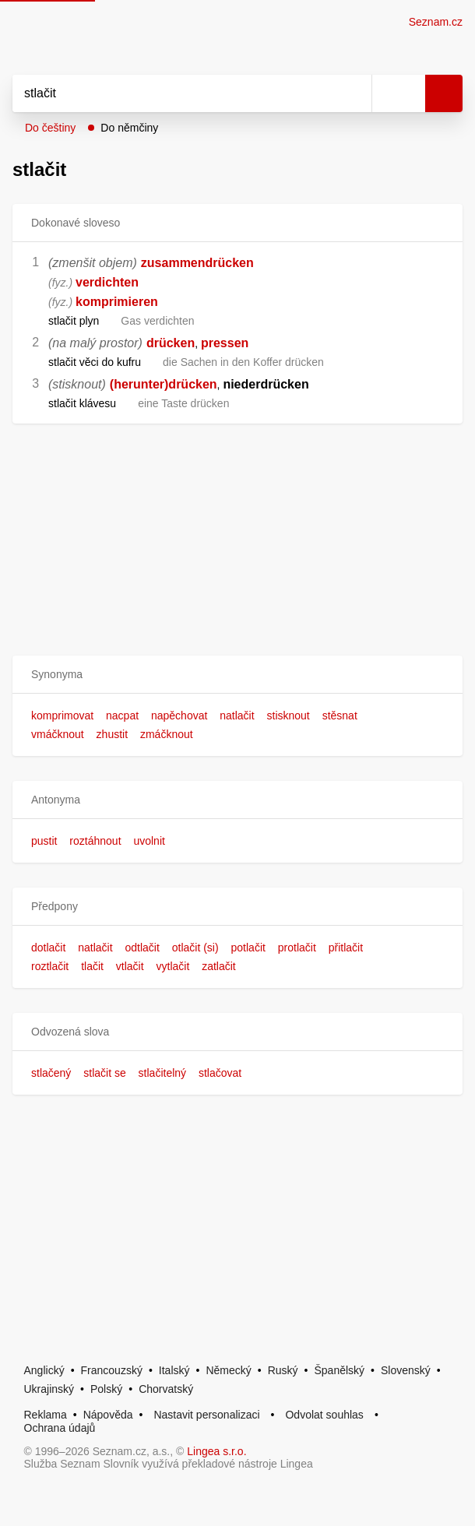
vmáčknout (57, 734)
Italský (174, 1370)
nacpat (122, 715)
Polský (106, 1389)
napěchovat (179, 715)
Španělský (339, 1370)
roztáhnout (95, 841)
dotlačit (48, 947)
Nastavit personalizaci (206, 1414)
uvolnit (148, 841)
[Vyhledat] (174, 93)
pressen (224, 343)
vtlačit (130, 966)
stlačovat (220, 1073)
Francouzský (111, 1370)
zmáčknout (166, 734)
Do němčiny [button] (129, 127)
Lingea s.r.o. (216, 1451)
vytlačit (173, 966)
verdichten (107, 282)
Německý (228, 1370)
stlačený (51, 1073)
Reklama (45, 1414)
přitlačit (346, 947)
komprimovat (62, 715)
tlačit (92, 966)
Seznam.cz (436, 22)
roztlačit (50, 966)
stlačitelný (162, 1073)
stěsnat (339, 715)
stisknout (288, 715)
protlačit (297, 947)
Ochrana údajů (60, 1428)
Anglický (44, 1370)
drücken (170, 343)
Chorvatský (166, 1389)
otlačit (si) (195, 947)
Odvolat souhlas (324, 1414)
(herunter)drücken (163, 384)
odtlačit (142, 947)
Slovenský (406, 1370)
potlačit (248, 947)
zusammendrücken (197, 262)
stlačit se (104, 1073)
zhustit (112, 734)
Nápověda (108, 1414)
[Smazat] (354, 93)
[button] (237, 675)
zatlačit (219, 966)
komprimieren (117, 301)
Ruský (283, 1370)
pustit (44, 841)
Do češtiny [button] (50, 127)
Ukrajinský (49, 1389)
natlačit (237, 715)
